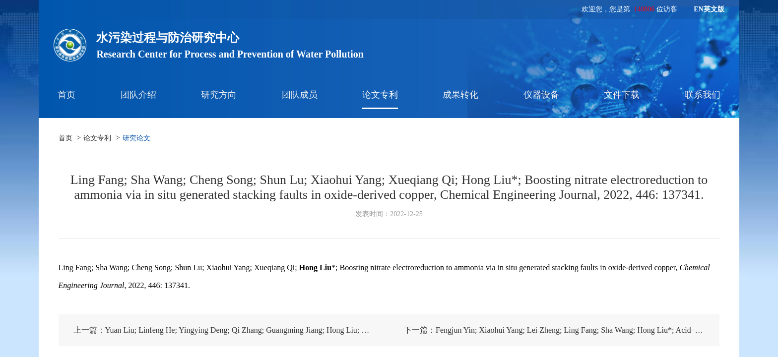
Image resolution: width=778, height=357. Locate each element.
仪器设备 (541, 95)
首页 (66, 95)
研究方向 (219, 95)
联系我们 (702, 95)
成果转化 (460, 95)
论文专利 (380, 95)
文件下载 (622, 95)
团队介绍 (138, 95)
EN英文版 (709, 9)
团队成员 (300, 95)
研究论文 (136, 138)
